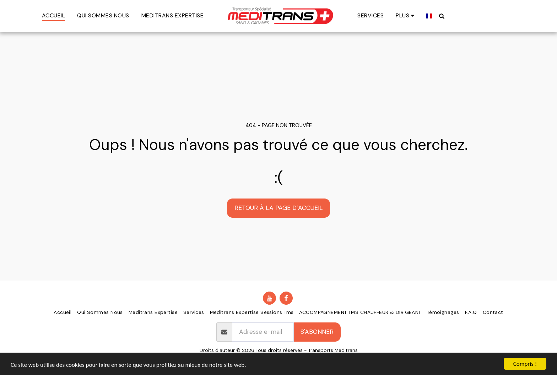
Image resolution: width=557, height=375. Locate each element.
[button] (438, 16)
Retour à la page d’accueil (278, 208)
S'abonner (317, 332)
